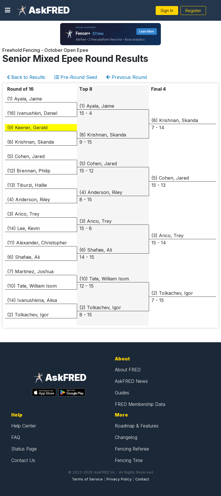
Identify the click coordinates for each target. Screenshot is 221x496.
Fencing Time (129, 460)
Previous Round (126, 77)
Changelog (126, 437)
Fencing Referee (132, 449)
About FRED (128, 370)
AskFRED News (131, 381)
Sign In (167, 10)
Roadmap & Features (137, 426)
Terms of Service (87, 479)
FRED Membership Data (140, 404)
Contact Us (23, 460)
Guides (122, 393)
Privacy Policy (119, 479)
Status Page (24, 449)
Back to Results (26, 77)
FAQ (15, 437)
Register (193, 10)
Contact (142, 479)
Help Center (23, 426)
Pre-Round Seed (75, 77)
